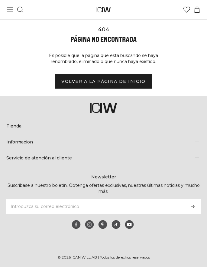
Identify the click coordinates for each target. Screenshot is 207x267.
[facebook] (76, 224)
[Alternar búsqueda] (20, 10)
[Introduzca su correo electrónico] (95, 206)
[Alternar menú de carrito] (197, 10)
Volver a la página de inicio (103, 81)
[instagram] (89, 224)
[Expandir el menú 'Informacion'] (103, 142)
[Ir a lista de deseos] (187, 10)
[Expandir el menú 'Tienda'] (103, 126)
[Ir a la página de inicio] (103, 9)
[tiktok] (116, 224)
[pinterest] (103, 224)
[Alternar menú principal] (10, 10)
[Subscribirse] (193, 206)
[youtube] (129, 224)
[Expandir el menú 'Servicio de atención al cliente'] (103, 158)
